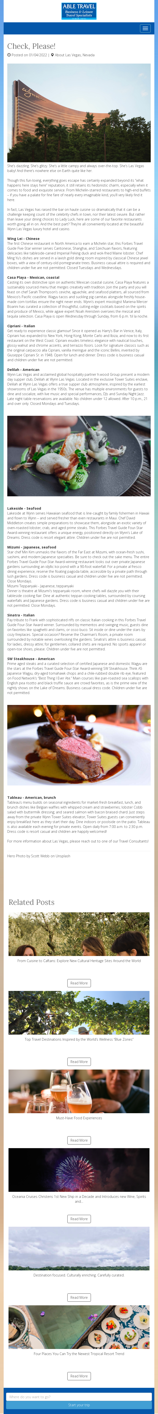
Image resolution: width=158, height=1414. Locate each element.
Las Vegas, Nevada (80, 55)
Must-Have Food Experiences (79, 1095)
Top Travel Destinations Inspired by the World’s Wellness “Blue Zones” (79, 1016)
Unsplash (63, 856)
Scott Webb (40, 856)
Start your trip (79, 1405)
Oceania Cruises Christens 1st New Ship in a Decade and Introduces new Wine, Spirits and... (79, 1176)
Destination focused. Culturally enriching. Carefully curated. (79, 1252)
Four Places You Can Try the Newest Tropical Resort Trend (79, 1330)
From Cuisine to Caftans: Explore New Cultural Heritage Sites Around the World (79, 937)
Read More (79, 983)
